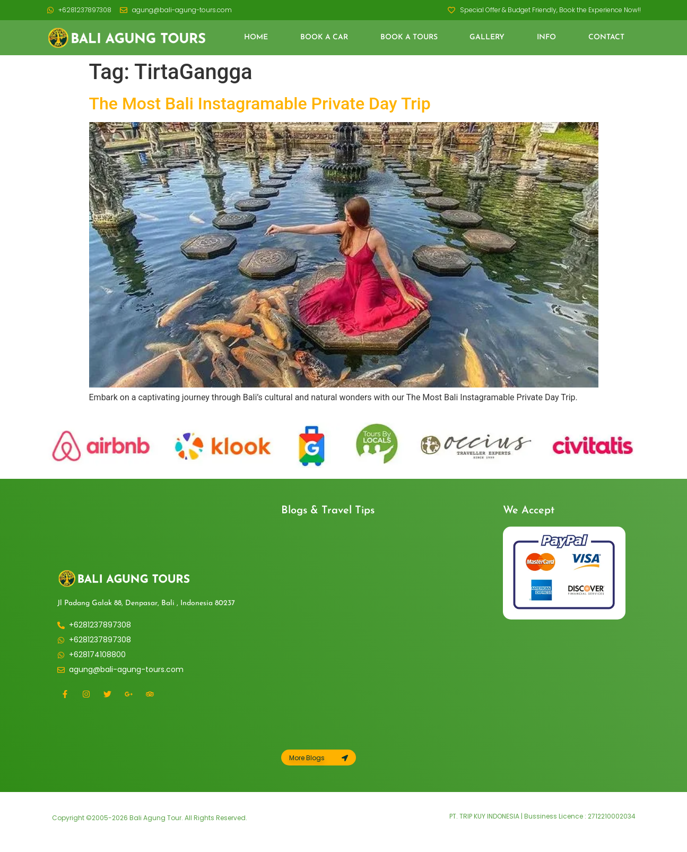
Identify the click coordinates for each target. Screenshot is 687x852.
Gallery (487, 37)
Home (256, 37)
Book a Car (324, 37)
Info (546, 37)
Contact (606, 37)
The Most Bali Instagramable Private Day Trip (260, 103)
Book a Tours (409, 37)
